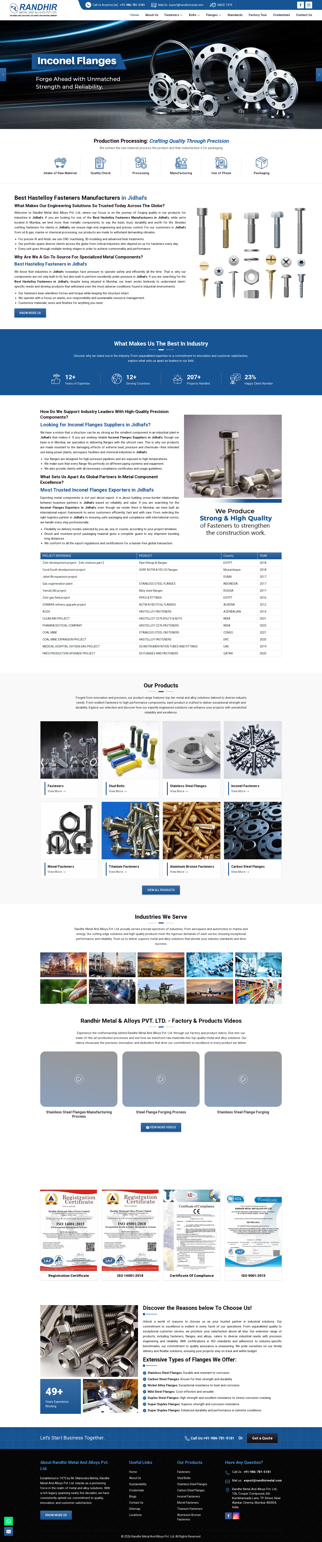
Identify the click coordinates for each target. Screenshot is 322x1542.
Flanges (213, 15)
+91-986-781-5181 (132, 5)
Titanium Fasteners (189, 1508)
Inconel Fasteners (188, 1496)
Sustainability (138, 1484)
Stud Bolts (184, 1478)
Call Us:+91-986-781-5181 (209, 1438)
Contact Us (304, 15)
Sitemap (134, 1508)
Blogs (132, 1496)
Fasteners (173, 15)
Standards (235, 15)
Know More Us (30, 313)
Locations (135, 1515)
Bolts (194, 15)
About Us (151, 15)
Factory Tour (258, 15)
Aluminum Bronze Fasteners (189, 1517)
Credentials (281, 15)
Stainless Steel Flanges (192, 1484)
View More (57, 791)
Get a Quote (262, 1438)
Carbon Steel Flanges (191, 1490)
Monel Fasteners (188, 1502)
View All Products (161, 890)
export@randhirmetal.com (186, 5)
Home (134, 15)
